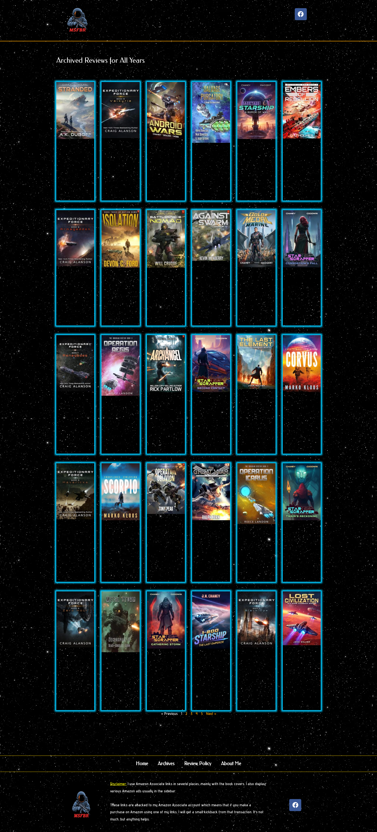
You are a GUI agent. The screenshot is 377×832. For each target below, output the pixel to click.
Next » (211, 713)
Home (142, 763)
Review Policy (197, 763)
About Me (231, 763)
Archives (166, 763)
